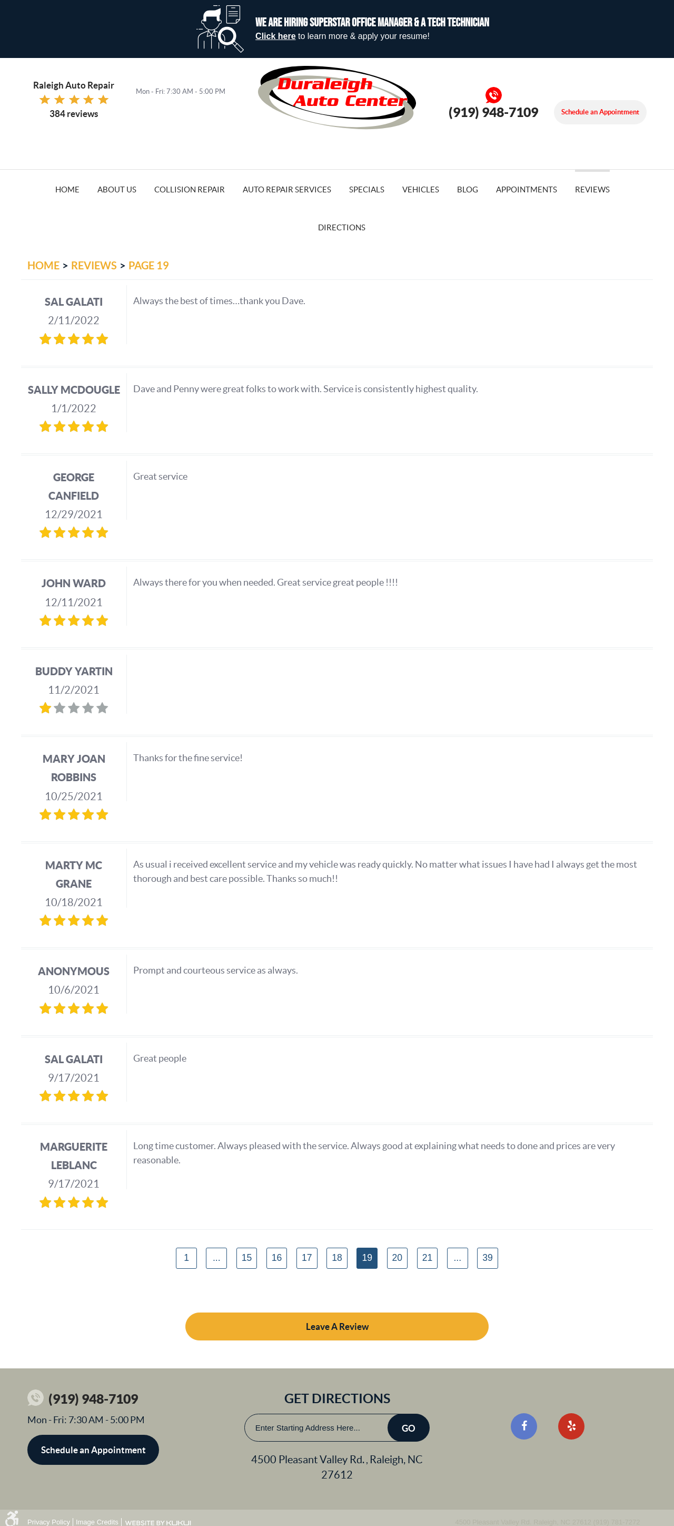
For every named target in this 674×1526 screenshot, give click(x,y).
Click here (275, 36)
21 (427, 1257)
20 (397, 1257)
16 (277, 1257)
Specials (366, 189)
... (217, 1257)
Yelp (571, 1426)
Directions (341, 227)
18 (337, 1257)
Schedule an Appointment (600, 112)
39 (487, 1257)
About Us (116, 189)
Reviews (592, 189)
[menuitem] (67, 189)
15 (247, 1257)
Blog (467, 189)
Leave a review (337, 1326)
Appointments (526, 189)
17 (307, 1257)
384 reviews (73, 114)
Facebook (524, 1426)
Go (408, 1428)
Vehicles (420, 189)
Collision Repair (189, 189)
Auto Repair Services (287, 189)
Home (67, 189)
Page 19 (148, 265)
